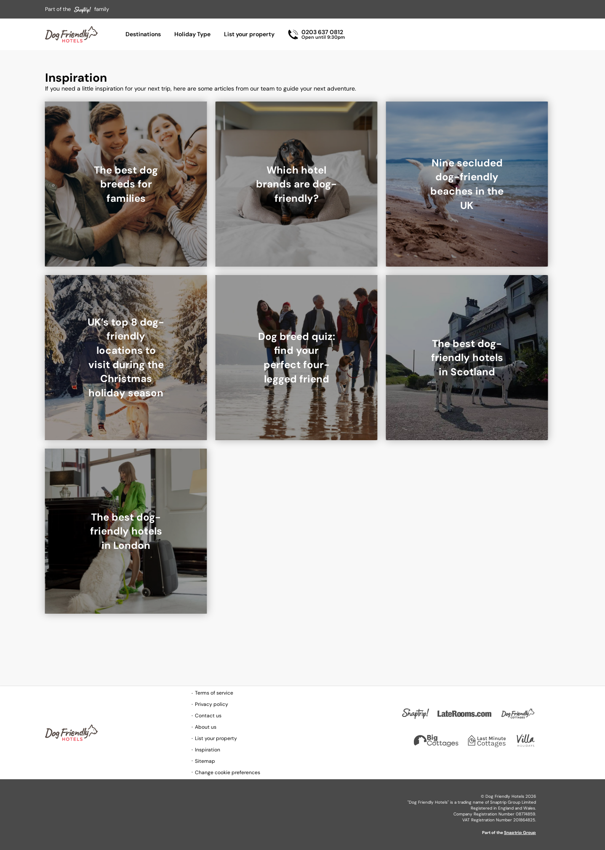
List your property (249, 34)
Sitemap (205, 761)
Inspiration (207, 749)
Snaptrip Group (520, 832)
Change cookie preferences (227, 772)
